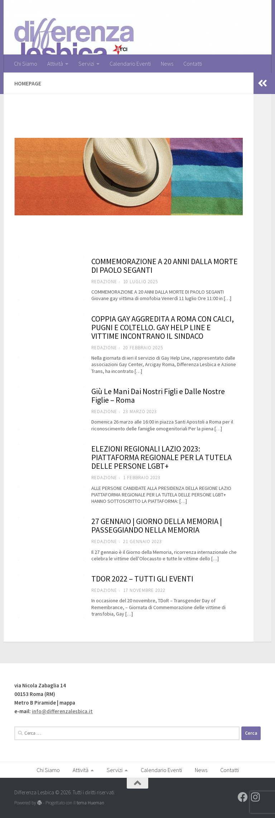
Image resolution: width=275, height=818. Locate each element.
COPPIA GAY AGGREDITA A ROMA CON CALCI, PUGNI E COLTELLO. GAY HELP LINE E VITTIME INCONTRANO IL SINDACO (162, 327)
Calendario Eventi (130, 63)
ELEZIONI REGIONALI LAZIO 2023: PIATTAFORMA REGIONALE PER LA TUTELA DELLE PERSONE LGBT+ (161, 457)
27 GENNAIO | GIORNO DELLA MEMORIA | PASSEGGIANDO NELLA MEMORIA (156, 525)
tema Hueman (90, 803)
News (167, 63)
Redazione (104, 282)
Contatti (192, 63)
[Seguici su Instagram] (256, 797)
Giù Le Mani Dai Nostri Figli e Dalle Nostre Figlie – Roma (158, 395)
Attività (55, 63)
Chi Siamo (25, 63)
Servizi (86, 63)
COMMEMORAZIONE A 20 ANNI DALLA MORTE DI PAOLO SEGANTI (164, 265)
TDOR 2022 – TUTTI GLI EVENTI (142, 579)
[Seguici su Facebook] (243, 797)
